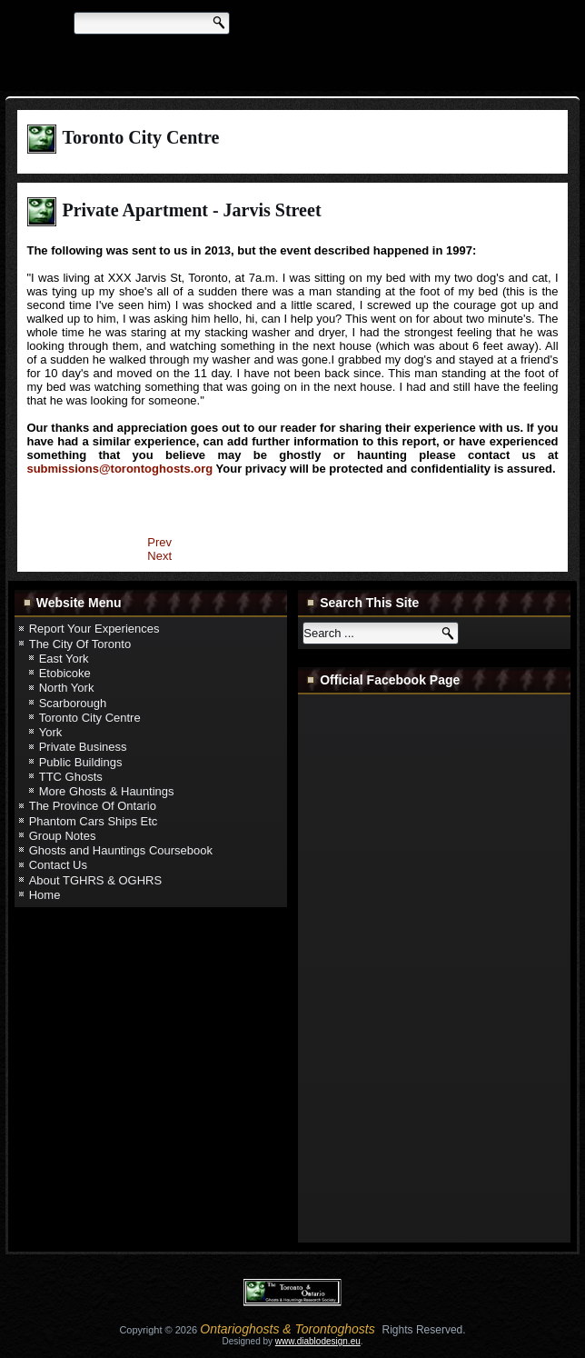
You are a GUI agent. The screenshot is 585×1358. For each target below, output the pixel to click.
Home (45, 895)
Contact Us (58, 865)
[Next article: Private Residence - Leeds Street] (159, 556)
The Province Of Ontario (92, 806)
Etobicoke (65, 673)
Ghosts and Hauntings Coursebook (121, 850)
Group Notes (62, 836)
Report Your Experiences (94, 628)
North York (66, 687)
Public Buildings (81, 762)
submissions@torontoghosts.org (119, 468)
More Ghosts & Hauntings (106, 791)
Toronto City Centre (90, 717)
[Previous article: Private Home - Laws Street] (159, 542)
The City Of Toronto (80, 644)
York (51, 732)
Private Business (83, 747)
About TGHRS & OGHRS (95, 880)
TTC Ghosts (71, 777)
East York (64, 658)
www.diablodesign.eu (318, 1341)
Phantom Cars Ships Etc (93, 821)
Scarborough (72, 703)
